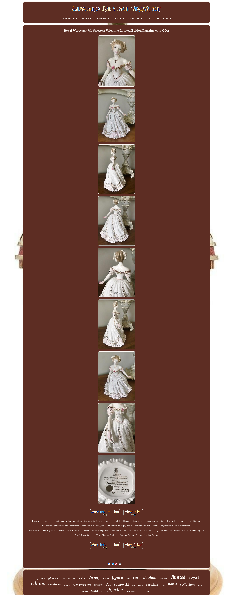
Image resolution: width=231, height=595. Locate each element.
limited (178, 577)
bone (134, 585)
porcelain (152, 584)
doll (108, 584)
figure (117, 577)
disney (94, 577)
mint (128, 578)
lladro (163, 585)
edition (38, 583)
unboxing (66, 578)
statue (172, 584)
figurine (115, 589)
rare (136, 577)
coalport (54, 584)
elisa (106, 578)
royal (193, 577)
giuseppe (53, 578)
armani (85, 591)
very (43, 578)
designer (98, 584)
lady (148, 591)
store (102, 591)
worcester (79, 578)
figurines (130, 591)
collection (187, 584)
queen (36, 579)
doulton (149, 577)
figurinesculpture (82, 584)
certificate (163, 578)
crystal (140, 591)
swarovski (121, 584)
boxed (94, 590)
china (140, 585)
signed (200, 585)
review (67, 585)
